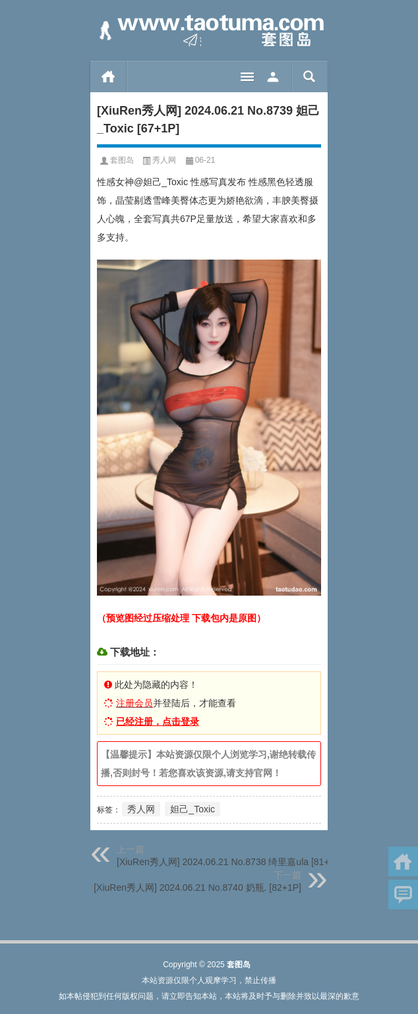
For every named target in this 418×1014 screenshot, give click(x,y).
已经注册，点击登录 (157, 721)
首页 (108, 76)
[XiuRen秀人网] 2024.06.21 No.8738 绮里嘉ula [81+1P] (230, 862)
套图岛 (122, 160)
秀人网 (164, 160)
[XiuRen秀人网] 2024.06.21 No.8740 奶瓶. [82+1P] (197, 887)
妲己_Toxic (192, 809)
